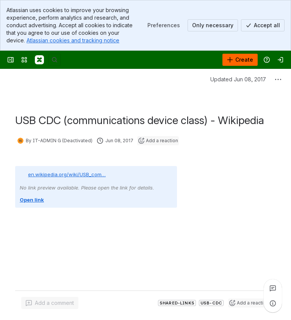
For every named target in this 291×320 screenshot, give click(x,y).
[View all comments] (273, 288)
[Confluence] (39, 60)
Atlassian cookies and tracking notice (73, 40)
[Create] (240, 60)
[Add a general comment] (49, 303)
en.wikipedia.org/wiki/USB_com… (67, 174)
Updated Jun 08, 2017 (238, 79)
